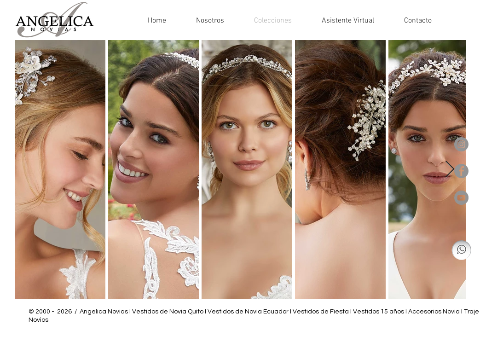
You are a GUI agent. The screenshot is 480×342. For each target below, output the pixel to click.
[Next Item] (450, 170)
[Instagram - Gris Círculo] (461, 144)
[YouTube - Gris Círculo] (461, 198)
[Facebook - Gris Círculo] (461, 171)
